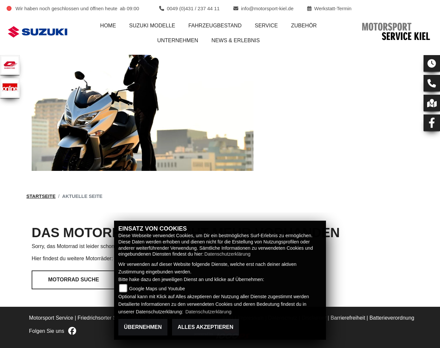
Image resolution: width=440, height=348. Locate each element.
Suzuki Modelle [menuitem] (152, 25)
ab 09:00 (129, 8)
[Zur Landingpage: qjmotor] (10, 65)
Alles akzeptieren (205, 327)
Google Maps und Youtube (157, 288)
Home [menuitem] (108, 25)
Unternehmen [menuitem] (177, 40)
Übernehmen (143, 327)
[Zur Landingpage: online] (10, 88)
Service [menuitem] (266, 25)
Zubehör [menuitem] (304, 25)
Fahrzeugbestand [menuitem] (215, 25)
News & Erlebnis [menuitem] (235, 40)
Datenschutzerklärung (227, 254)
